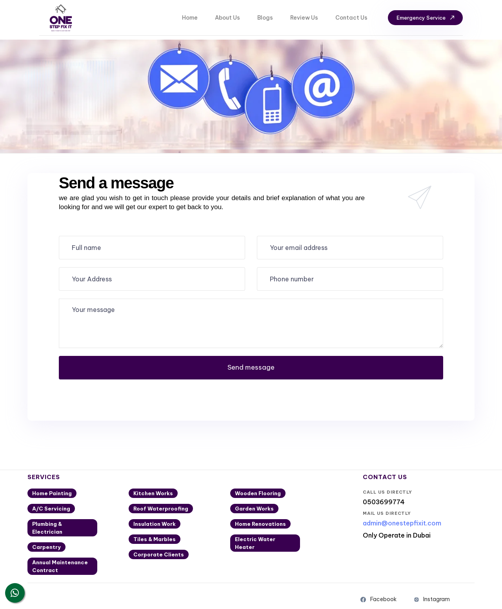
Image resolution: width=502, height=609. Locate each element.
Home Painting (52, 493)
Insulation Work (154, 524)
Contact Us (351, 17)
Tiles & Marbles (154, 539)
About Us (227, 17)
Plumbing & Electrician (47, 528)
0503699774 (384, 502)
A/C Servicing (51, 508)
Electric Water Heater (255, 543)
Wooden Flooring (258, 493)
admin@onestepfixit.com (402, 523)
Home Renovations (260, 524)
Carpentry (46, 547)
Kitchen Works (153, 493)
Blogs (265, 17)
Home (190, 17)
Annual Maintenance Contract (60, 566)
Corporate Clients (158, 554)
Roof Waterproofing (160, 508)
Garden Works (254, 508)
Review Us (304, 17)
